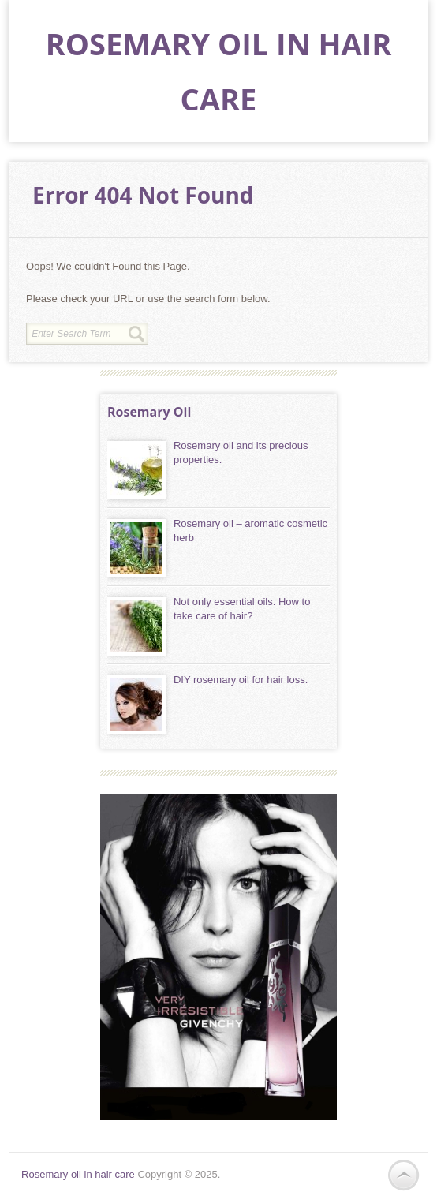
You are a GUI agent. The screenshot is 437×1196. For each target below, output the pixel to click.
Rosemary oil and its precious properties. (241, 452)
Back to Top (403, 1175)
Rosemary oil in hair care (78, 1174)
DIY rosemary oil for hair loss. (241, 680)
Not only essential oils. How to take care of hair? (242, 609)
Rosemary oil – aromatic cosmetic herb (250, 531)
